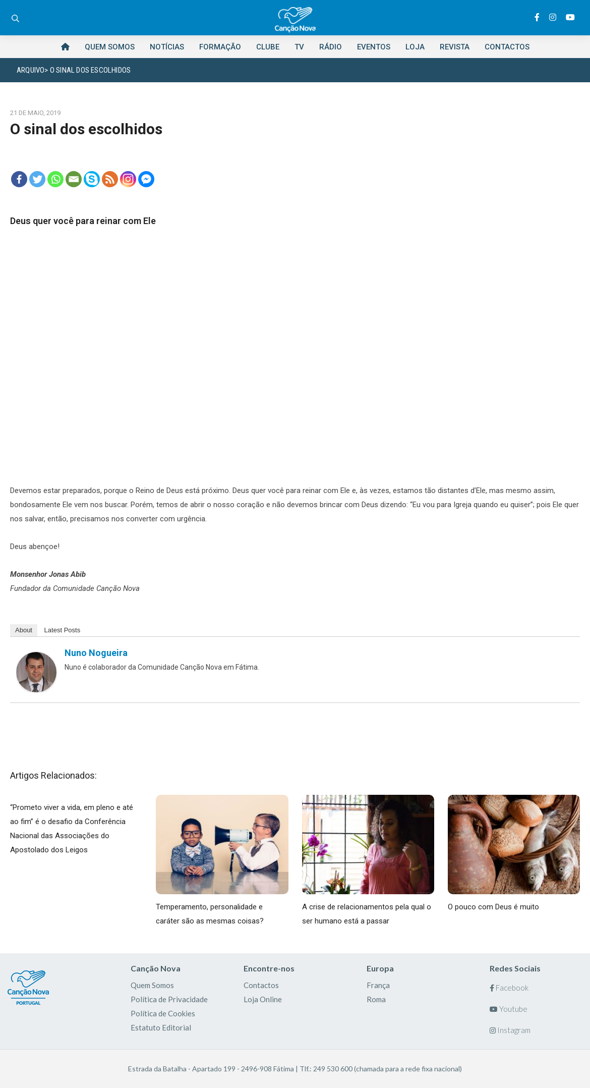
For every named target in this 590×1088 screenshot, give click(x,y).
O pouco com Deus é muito (493, 906)
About (23, 630)
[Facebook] (19, 179)
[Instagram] (128, 179)
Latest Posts (62, 630)
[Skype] (92, 179)
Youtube (508, 1008)
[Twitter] (37, 179)
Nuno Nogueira (96, 652)
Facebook (509, 987)
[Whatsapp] (55, 179)
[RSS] (110, 179)
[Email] (74, 179)
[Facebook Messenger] (146, 179)
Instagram (510, 1030)
